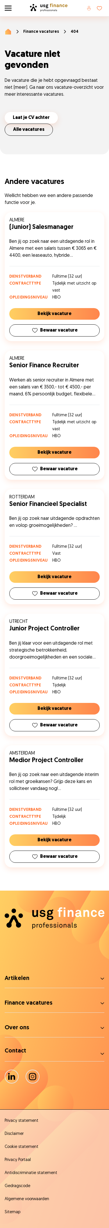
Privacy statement (21, 1121)
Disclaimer (14, 1134)
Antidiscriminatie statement (31, 1173)
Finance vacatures (41, 32)
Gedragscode (17, 1186)
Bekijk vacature (54, 314)
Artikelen (17, 978)
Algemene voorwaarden (27, 1199)
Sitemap (12, 1212)
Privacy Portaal (18, 1160)
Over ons (17, 1028)
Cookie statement (21, 1147)
